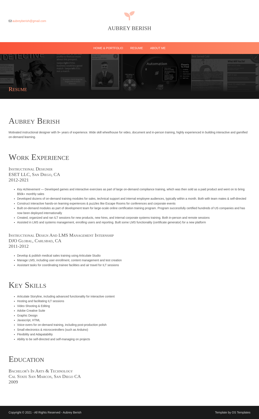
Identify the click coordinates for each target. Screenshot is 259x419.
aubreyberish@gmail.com (29, 21)
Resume (136, 48)
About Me (158, 48)
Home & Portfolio (108, 48)
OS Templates (241, 412)
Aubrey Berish (129, 28)
